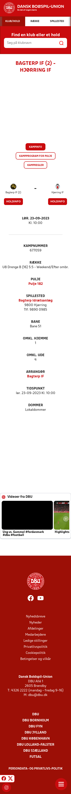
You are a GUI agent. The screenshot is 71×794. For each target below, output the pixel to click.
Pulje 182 (35, 284)
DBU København (35, 738)
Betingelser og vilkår (35, 659)
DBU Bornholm (35, 720)
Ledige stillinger (35, 640)
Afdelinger (35, 628)
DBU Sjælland (35, 750)
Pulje (36, 279)
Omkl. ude (35, 355)
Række (35, 262)
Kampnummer (35, 246)
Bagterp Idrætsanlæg (36, 300)
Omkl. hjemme (35, 338)
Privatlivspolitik (35, 647)
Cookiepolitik (35, 653)
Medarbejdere (35, 634)
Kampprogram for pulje (35, 156)
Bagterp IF (35, 376)
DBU (35, 714)
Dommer (35, 405)
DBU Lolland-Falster (35, 744)
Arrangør (35, 372)
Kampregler (35, 165)
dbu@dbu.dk (37, 695)
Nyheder (35, 622)
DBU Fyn (36, 726)
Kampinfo (35, 147)
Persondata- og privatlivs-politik (36, 768)
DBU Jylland (35, 732)
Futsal (35, 757)
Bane (35, 322)
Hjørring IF (57, 192)
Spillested (35, 296)
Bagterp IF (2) (13, 192)
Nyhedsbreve (35, 616)
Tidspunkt (36, 388)
